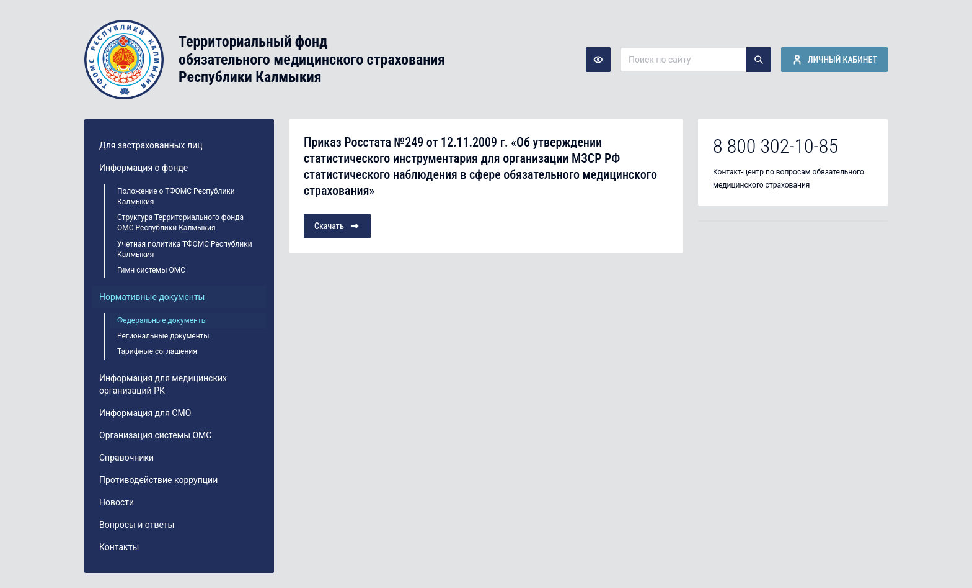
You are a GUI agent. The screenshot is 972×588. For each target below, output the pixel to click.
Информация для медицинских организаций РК (163, 384)
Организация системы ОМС (155, 435)
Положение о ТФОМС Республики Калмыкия (176, 196)
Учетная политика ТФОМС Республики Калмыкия (184, 249)
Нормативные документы (152, 297)
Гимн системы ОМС (151, 270)
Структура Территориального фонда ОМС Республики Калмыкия (180, 222)
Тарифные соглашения (157, 351)
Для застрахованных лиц (150, 145)
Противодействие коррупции (158, 480)
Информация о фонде (143, 168)
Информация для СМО (145, 413)
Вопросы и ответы (136, 525)
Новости (116, 502)
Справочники (126, 458)
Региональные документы (163, 336)
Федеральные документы (162, 320)
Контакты (119, 547)
